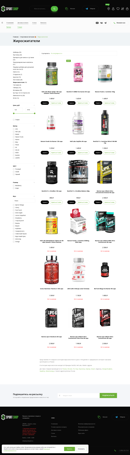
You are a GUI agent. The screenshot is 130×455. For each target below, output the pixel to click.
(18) (20, 82)
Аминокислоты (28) (19, 95)
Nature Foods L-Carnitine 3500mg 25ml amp (78, 241)
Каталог (70, 8)
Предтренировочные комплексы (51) (23, 63)
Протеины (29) (17, 55)
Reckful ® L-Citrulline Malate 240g (78, 191)
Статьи (34, 22)
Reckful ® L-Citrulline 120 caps (52, 191)
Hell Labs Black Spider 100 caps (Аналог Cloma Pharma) (52, 92)
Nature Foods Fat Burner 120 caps (52, 141)
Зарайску (42, 371)
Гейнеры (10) (17, 87)
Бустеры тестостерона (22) (21, 93)
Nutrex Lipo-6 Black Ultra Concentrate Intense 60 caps (105, 191)
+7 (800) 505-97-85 (124, 450)
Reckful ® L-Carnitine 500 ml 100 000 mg (105, 142)
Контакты (43, 22)
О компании (10, 22)
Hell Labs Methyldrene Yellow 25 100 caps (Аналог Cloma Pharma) (51, 241)
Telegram (90, 9)
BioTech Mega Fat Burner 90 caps (105, 289)
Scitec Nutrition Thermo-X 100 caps (51, 289)
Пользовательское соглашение (86, 427)
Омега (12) (16, 72)
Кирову (88, 369)
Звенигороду (50, 371)
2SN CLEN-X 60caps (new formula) (78, 289)
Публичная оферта (83, 430)
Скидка (16, 119)
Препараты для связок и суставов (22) (23, 58)
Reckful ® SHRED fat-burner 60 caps (78, 92)
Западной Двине (107, 369)
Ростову (75, 369)
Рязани (64, 369)
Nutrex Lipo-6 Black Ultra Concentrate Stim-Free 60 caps (78, 337)
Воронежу (82, 369)
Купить (44, 103)
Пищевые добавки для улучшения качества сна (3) (23, 68)
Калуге (93, 369)
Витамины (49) (17, 90)
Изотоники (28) (17, 80)
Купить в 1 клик (56, 103)
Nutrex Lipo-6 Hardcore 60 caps (51, 337)
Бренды (8, 27)
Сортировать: (46, 53)
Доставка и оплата (23, 22)
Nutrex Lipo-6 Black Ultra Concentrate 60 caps (105, 337)
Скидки (20, 27)
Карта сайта (81, 433)
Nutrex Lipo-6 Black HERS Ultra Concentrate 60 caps (105, 241)
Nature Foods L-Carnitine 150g (105, 92)
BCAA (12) (16, 98)
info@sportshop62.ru (27, 441)
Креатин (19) (17, 77)
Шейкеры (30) (17, 52)
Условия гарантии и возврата (59, 427)
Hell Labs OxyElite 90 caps (78, 141)
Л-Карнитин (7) (17, 74)
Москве (69, 369)
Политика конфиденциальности (86, 424)
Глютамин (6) (17, 85)
